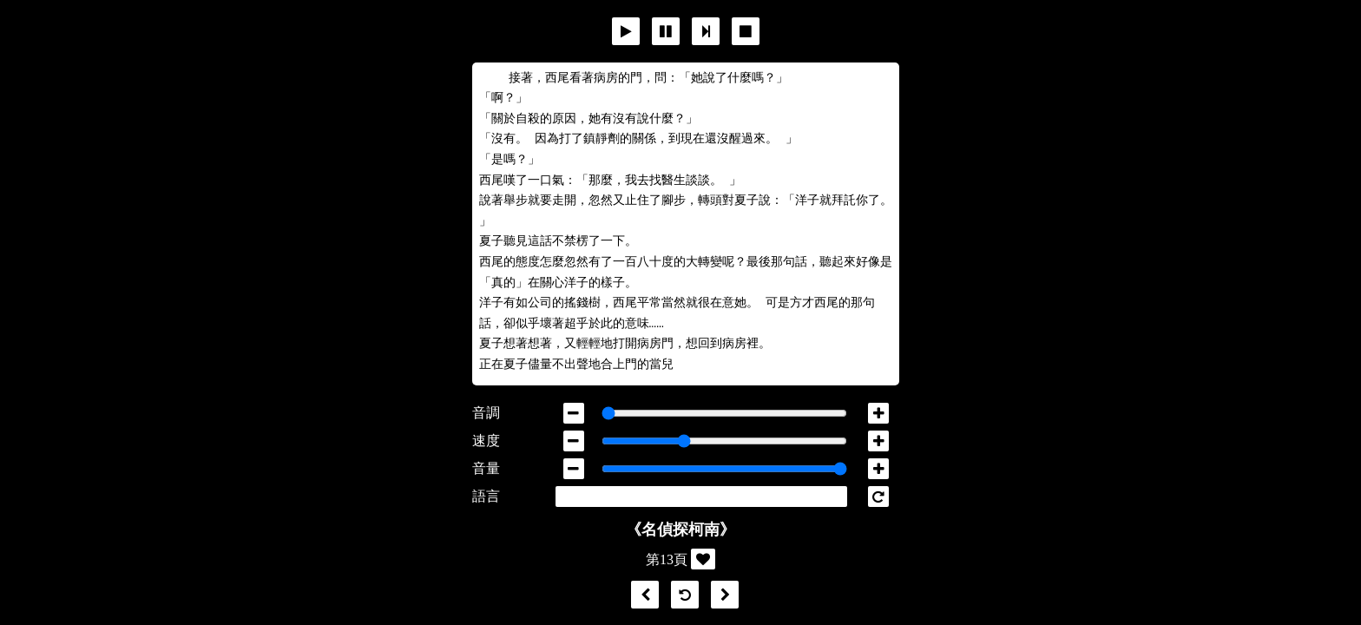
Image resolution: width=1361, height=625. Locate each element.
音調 (486, 412)
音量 (486, 468)
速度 (486, 440)
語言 (486, 496)
